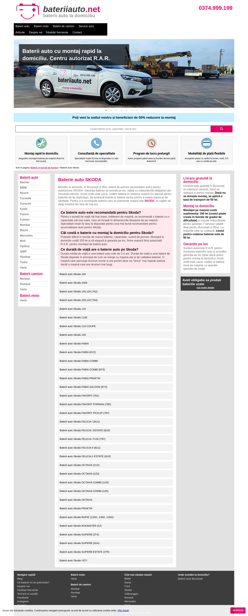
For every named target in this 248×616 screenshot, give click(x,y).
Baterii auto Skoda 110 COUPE (78, 319)
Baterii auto (22, 26)
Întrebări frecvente (140, 26)
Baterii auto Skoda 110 (73, 302)
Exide (23, 202)
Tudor (24, 256)
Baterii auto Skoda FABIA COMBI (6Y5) (82, 363)
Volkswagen (131, 587)
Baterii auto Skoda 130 (73, 328)
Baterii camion (31, 267)
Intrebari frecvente (27, 583)
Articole (102, 26)
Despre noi (118, 26)
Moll (22, 234)
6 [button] (131, 104)
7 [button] (137, 104)
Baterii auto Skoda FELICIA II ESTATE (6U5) (85, 450)
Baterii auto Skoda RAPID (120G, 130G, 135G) (87, 510)
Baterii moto (41, 26)
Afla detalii (123, 610)
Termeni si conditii (27, 587)
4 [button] (121, 104)
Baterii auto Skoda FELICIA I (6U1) (80, 415)
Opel (127, 598)
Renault (129, 591)
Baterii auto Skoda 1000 (73, 276)
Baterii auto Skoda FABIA (74, 337)
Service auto (86, 26)
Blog (19, 572)
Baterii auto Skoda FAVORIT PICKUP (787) (84, 406)
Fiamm (24, 208)
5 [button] (126, 104)
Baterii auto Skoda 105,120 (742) (78, 285)
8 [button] (142, 104)
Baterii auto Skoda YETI (73, 554)
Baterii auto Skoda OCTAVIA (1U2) (79, 458)
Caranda (25, 192)
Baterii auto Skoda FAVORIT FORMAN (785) (85, 398)
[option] (124, 67)
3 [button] (116, 104)
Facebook (23, 591)
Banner (24, 176)
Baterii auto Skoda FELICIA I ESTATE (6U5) (85, 424)
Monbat (25, 218)
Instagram (23, 595)
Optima (24, 240)
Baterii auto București (190, 572)
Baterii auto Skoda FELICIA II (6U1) (80, 441)
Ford (127, 580)
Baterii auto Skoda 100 (73, 267)
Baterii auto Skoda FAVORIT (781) (79, 389)
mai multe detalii (205, 281)
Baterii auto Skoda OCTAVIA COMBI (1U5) (84, 476)
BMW (23, 181)
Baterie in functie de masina (44, 161)
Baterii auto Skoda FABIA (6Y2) (78, 345)
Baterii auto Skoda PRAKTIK (76, 502)
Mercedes (26, 229)
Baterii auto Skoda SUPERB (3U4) (79, 536)
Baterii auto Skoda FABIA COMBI (79, 354)
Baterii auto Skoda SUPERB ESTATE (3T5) (84, 545)
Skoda (128, 583)
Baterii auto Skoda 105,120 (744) (78, 293)
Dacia (128, 576)
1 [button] (106, 104)
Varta (23, 261)
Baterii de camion (63, 26)
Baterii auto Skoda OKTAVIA (76, 493)
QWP (23, 245)
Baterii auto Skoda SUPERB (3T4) (79, 528)
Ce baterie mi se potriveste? (33, 576)
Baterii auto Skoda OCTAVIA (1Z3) (79, 467)
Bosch (24, 186)
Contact (160, 26)
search (222, 123)
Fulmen (25, 213)
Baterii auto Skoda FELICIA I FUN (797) (82, 432)
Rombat (25, 250)
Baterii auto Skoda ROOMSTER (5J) (80, 519)
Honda (128, 602)
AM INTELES (237, 610)
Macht (24, 224)
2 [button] (111, 104)
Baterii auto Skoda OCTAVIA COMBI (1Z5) (84, 484)
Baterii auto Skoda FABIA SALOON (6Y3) (83, 380)
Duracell (25, 197)
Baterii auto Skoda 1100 (73, 311)
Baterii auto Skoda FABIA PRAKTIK (80, 372)
